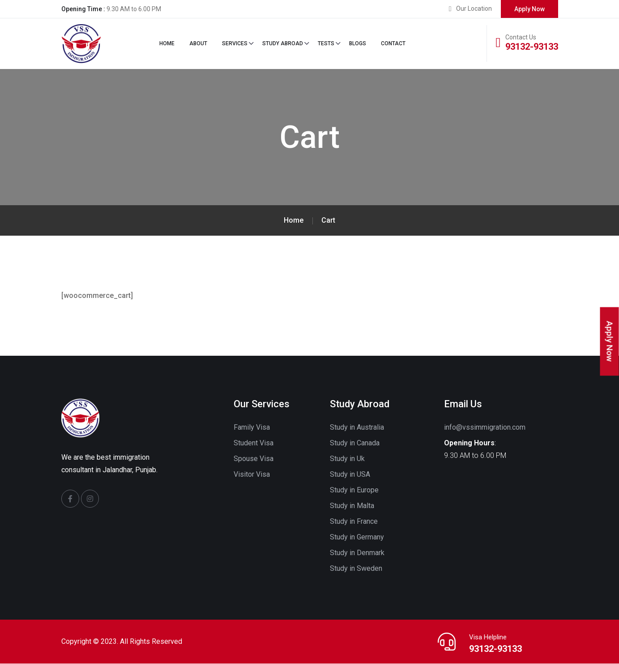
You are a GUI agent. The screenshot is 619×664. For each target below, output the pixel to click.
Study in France (354, 521)
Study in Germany (357, 537)
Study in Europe (354, 490)
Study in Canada (355, 443)
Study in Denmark (357, 553)
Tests (326, 44)
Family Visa (252, 427)
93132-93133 (531, 46)
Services (235, 44)
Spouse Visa (253, 459)
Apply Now (529, 9)
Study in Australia (357, 427)
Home (167, 44)
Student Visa (253, 443)
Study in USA (350, 474)
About (198, 44)
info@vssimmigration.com (484, 427)
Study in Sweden (356, 569)
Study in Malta (352, 506)
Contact (393, 44)
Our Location (474, 8)
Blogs (357, 44)
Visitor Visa (252, 474)
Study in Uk (347, 459)
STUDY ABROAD (282, 44)
